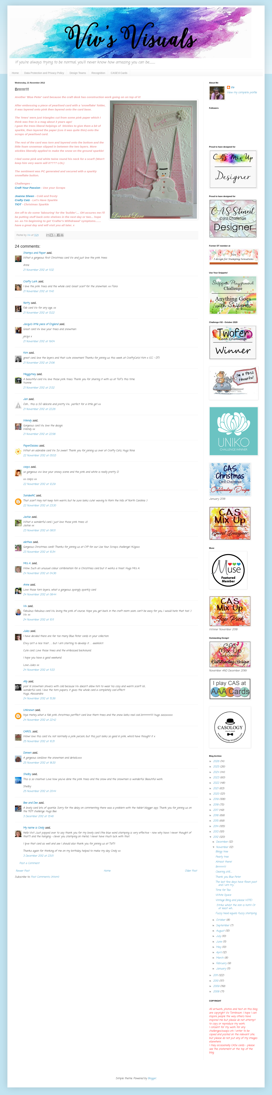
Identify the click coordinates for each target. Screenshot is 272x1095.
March (220, 958)
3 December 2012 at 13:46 (38, 816)
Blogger (152, 1078)
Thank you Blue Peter (228, 877)
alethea (27, 542)
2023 (216, 778)
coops (26, 467)
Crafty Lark (30, 282)
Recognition (98, 72)
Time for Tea (223, 890)
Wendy (27, 421)
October (221, 920)
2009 (216, 986)
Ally (25, 682)
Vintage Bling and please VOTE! (234, 900)
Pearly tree (222, 857)
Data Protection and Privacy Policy (44, 72)
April (219, 952)
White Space (223, 895)
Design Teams (78, 72)
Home (15, 72)
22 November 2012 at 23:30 (39, 506)
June (219, 942)
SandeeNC (29, 496)
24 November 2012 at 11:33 (38, 670)
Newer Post (22, 871)
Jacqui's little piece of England (40, 324)
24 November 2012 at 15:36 (39, 699)
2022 (216, 783)
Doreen (27, 753)
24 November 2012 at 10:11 (38, 620)
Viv (25, 606)
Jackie (27, 517)
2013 (216, 832)
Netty (26, 303)
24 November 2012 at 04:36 (39, 573)
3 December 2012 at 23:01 (38, 856)
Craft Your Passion (28, 187)
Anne (26, 585)
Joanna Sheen (24, 196)
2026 (216, 761)
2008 (216, 992)
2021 (216, 789)
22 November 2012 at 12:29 (39, 484)
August (220, 931)
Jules (26, 631)
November (222, 847)
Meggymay (29, 374)
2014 (216, 826)
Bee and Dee (30, 803)
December (222, 842)
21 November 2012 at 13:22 (38, 313)
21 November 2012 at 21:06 (39, 363)
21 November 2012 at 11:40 (38, 291)
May (219, 947)
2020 (216, 794)
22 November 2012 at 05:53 (39, 456)
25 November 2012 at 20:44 (39, 791)
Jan (25, 399)
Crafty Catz (22, 200)
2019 (216, 799)
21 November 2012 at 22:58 (39, 434)
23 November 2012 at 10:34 (39, 552)
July (219, 936)
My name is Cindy (33, 828)
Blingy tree (222, 852)
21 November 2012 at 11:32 (38, 270)
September (223, 926)
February (221, 963)
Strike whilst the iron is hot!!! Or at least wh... (235, 906)
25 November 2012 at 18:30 (39, 763)
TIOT (18, 204)
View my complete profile (242, 93)
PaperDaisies (30, 446)
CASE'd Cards (119, 72)
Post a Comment (29, 863)
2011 (216, 975)
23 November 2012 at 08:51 (39, 531)
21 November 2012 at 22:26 (39, 409)
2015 (216, 821)
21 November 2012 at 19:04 (39, 341)
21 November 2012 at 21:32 (38, 388)
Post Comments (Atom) (45, 877)
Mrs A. (27, 563)
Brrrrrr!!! (221, 867)
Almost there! (224, 862)
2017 (216, 810)
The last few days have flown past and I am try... (236, 883)
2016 (216, 815)
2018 (216, 805)
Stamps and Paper (34, 253)
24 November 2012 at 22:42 (39, 720)
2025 (216, 767)
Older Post (191, 871)
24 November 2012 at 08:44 (39, 595)
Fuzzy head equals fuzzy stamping (236, 913)
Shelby (27, 774)
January (221, 969)
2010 (216, 981)
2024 (216, 772)
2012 (216, 837)
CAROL (27, 732)
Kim (25, 353)
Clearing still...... (224, 872)
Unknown (28, 710)
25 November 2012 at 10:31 (38, 741)
